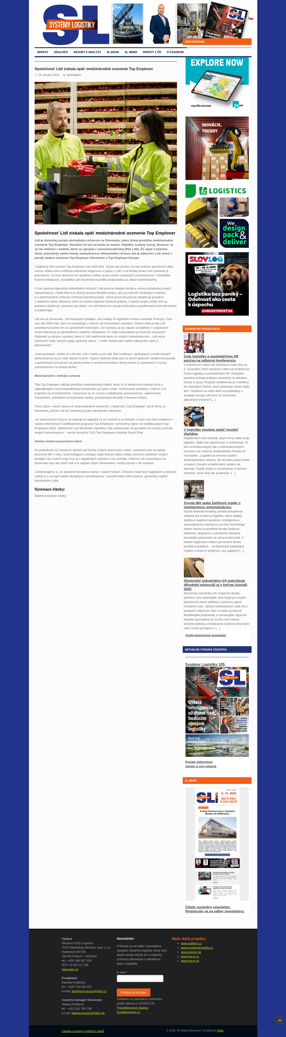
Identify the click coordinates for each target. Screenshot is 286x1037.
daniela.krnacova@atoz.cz (89, 991)
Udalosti (61, 52)
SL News (131, 52)
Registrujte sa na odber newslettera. (215, 911)
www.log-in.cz (190, 956)
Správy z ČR (152, 52)
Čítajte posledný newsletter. (208, 907)
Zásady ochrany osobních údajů (83, 1031)
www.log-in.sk (190, 961)
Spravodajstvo (74, 75)
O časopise (175, 52)
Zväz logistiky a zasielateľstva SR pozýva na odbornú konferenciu (211, 358)
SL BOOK (113, 52)
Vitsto (220, 1030)
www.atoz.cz (70, 969)
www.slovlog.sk (191, 952)
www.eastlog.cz (191, 943)
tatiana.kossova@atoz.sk (88, 1013)
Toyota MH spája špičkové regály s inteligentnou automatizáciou (212, 505)
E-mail (123, 972)
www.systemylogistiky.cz (197, 947)
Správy (42, 52)
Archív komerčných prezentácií (205, 635)
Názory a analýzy (87, 52)
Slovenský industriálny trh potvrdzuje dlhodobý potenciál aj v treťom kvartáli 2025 (215, 585)
